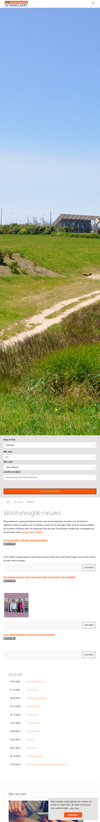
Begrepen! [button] (73, 815)
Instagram (25, 532)
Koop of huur (9, 439)
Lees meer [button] (74, 808)
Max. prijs (8, 462)
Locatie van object (11, 472)
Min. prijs (7, 451)
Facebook (38, 532)
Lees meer (89, 568)
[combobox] (50, 445)
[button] (50, 491)
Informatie (18, 502)
